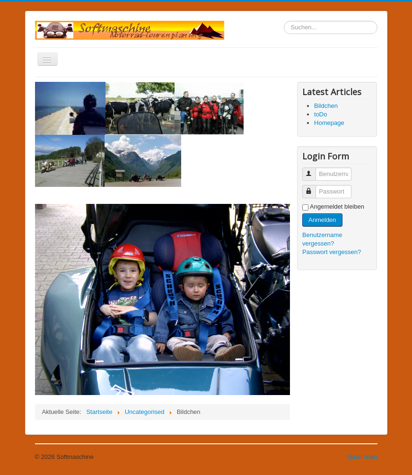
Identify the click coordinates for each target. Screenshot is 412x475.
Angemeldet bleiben (337, 206)
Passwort (313, 187)
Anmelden (322, 219)
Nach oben (362, 456)
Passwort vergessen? (331, 251)
